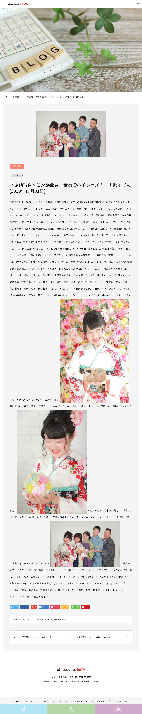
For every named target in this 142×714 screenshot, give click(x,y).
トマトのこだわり (32, 701)
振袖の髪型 (62, 620)
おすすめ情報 (76, 701)
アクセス (71, 709)
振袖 (55, 620)
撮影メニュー (48, 701)
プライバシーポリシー (117, 701)
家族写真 (16, 166)
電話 (24, 709)
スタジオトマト (27, 620)
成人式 (49, 620)
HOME (18, 701)
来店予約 (118, 709)
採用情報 (100, 701)
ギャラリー (62, 701)
